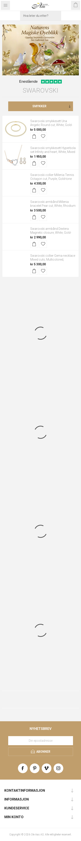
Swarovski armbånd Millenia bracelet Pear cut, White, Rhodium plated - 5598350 (53, 205)
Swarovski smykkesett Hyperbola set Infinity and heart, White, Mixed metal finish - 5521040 (53, 151)
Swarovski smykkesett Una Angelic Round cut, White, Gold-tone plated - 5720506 (51, 125)
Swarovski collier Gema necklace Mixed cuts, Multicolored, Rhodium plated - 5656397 (52, 259)
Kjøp (34, 136)
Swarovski (40, 90)
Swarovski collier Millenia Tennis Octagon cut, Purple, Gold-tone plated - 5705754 (52, 178)
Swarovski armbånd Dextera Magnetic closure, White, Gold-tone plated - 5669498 (50, 232)
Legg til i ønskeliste (43, 136)
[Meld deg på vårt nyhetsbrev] (40, 740)
